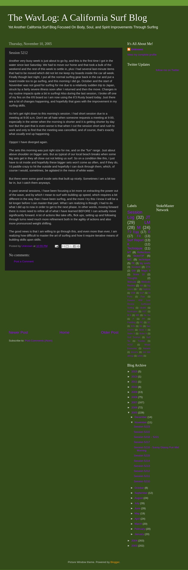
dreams (134, 352)
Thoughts (132, 278)
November (141, 422)
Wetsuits (131, 282)
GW (134, 270)
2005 (134, 412)
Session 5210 (142, 481)
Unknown (137, 49)
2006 (134, 407)
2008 (134, 397)
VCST (130, 344)
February (140, 528)
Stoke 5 (142, 330)
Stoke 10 (139, 274)
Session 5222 (142, 431)
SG (140, 326)
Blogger (114, 562)
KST (144, 311)
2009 (134, 392)
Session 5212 (142, 471)
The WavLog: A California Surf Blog (77, 17)
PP (143, 319)
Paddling (131, 322)
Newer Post (18, 332)
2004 (134, 540)
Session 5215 (142, 455)
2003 (134, 545)
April (138, 518)
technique (144, 259)
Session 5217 (142, 442)
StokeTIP (138, 255)
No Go (147, 315)
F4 (139, 236)
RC (141, 322)
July (137, 503)
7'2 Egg (133, 232)
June (138, 508)
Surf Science (133, 337)
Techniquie (134, 248)
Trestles (141, 341)
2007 (134, 402)
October (140, 487)
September (141, 492)
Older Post (109, 332)
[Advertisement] (63, 300)
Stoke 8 (143, 333)
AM (141, 285)
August (139, 498)
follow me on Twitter (167, 70)
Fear (143, 296)
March (139, 523)
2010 (134, 386)
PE (133, 263)
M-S (129, 315)
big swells (145, 263)
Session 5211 (142, 476)
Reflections (143, 252)
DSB (133, 293)
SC (148, 322)
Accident (136, 267)
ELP (142, 293)
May (137, 513)
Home (64, 332)
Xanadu (146, 348)
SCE (133, 326)
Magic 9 (145, 270)
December (141, 417)
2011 (134, 381)
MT (129, 252)
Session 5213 (142, 465)
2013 (134, 376)
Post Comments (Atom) (38, 340)
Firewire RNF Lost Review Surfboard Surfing (138, 304)
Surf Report (135, 240)
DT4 (148, 267)
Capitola (146, 289)
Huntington (132, 311)
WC (129, 259)
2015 (134, 371)
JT (148, 217)
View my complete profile (142, 54)
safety (140, 356)
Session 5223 (142, 426)
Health (143, 308)
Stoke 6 (131, 333)
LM (147, 222)
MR (137, 315)
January (140, 534)
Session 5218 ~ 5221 (146, 437)
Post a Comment (24, 261)
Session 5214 (142, 460)
